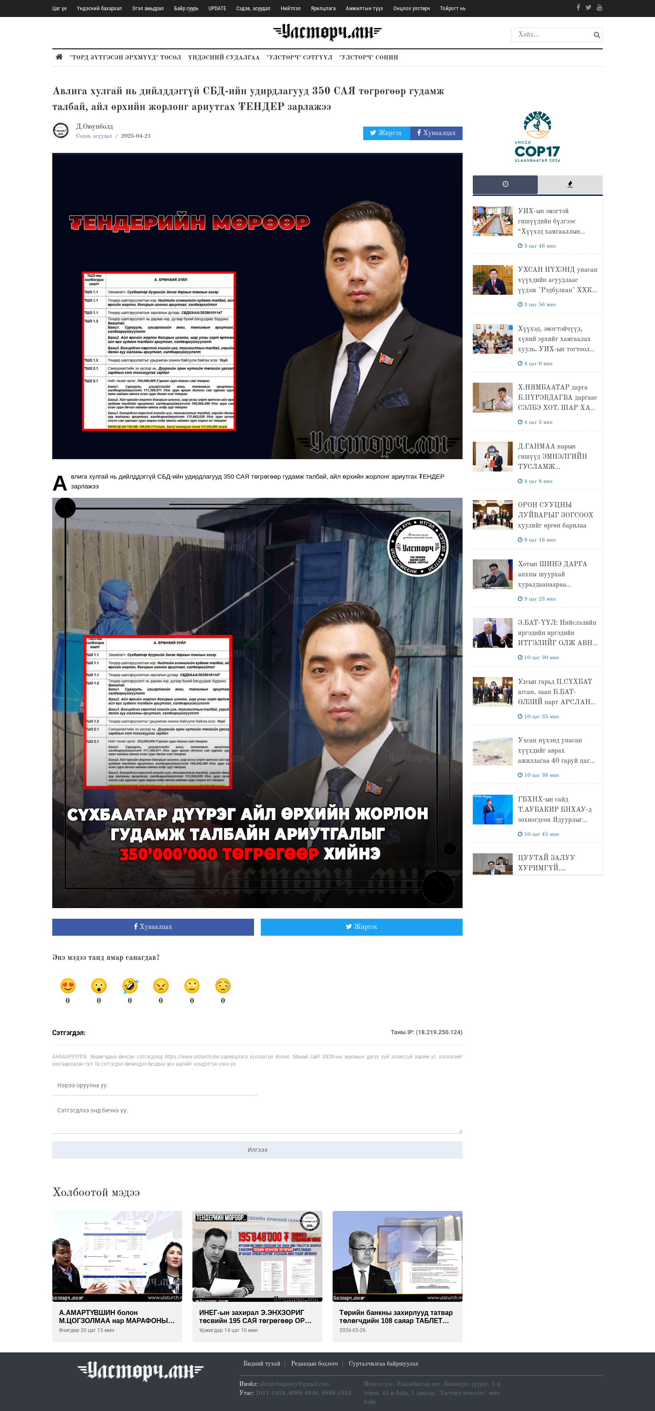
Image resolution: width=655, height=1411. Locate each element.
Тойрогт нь (453, 8)
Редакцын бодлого (314, 1364)
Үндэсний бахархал (99, 8)
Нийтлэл (291, 8)
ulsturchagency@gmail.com (294, 1384)
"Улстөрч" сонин (368, 58)
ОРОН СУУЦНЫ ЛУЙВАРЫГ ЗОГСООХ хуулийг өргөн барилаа (555, 515)
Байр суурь (186, 8)
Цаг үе (59, 8)
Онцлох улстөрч (411, 8)
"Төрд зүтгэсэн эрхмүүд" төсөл (125, 58)
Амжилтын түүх (364, 8)
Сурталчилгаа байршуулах (383, 1364)
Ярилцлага (323, 8)
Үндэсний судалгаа (224, 58)
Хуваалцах (436, 133)
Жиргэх (387, 133)
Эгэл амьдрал (148, 8)
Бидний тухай (261, 1364)
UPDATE (217, 8)
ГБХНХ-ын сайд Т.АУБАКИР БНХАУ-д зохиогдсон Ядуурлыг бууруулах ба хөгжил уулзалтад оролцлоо (555, 820)
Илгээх (258, 1150)
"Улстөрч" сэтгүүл (300, 58)
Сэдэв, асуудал (253, 8)
